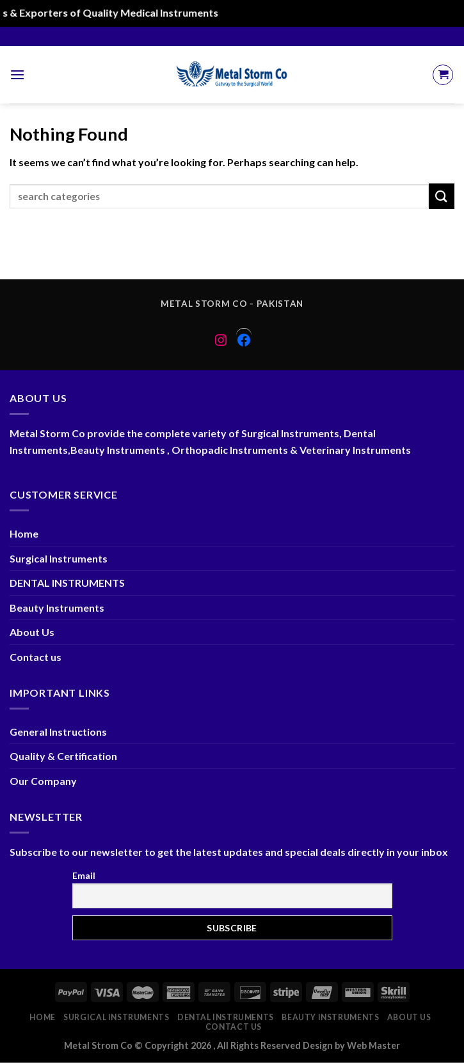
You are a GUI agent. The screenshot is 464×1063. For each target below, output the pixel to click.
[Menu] (17, 74)
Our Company (43, 781)
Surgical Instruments (59, 558)
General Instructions (58, 731)
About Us (32, 632)
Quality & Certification (63, 756)
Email (83, 875)
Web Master (373, 1045)
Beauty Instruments (57, 607)
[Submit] (441, 195)
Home (24, 533)
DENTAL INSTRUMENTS (67, 583)
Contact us (35, 657)
